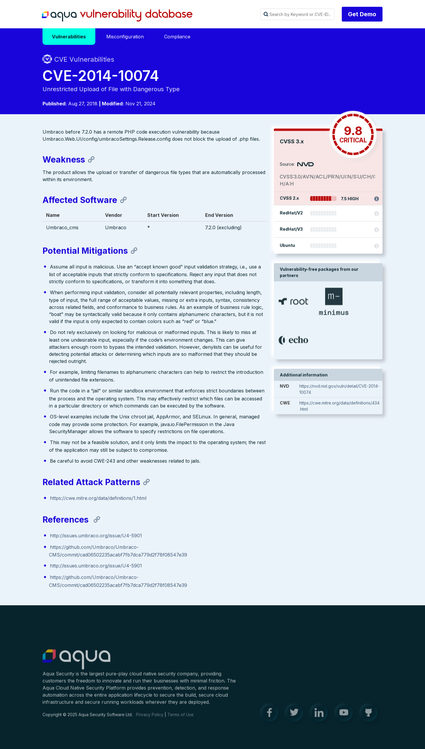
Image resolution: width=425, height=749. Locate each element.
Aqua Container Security (76, 662)
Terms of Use (180, 717)
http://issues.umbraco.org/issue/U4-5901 (96, 536)
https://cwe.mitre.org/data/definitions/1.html (98, 499)
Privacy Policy (150, 717)
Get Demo (362, 14)
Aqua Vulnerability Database (117, 15)
